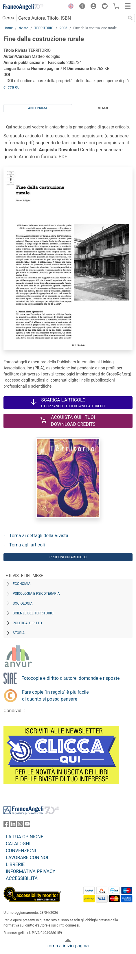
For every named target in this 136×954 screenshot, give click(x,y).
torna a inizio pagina (68, 946)
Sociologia (22, 603)
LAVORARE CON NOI (27, 857)
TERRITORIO (43, 28)
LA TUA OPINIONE (24, 836)
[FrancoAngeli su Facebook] (6, 825)
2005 (63, 28)
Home (8, 28)
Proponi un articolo (68, 557)
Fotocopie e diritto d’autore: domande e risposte (70, 678)
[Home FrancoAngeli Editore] (23, 7)
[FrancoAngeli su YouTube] (27, 825)
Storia (19, 633)
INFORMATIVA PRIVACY (30, 871)
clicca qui (12, 87)
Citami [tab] (102, 108)
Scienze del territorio (33, 613)
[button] (69, 7)
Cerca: (8, 18)
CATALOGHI (18, 843)
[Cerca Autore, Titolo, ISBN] (71, 18)
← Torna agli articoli (24, 545)
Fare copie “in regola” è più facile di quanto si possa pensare (55, 695)
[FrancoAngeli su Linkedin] (13, 825)
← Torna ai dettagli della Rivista (35, 535)
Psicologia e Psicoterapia (36, 594)
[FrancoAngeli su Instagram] (20, 825)
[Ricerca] (130, 18)
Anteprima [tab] (37, 108)
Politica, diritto (27, 623)
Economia (21, 584)
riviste (23, 28)
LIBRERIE (15, 864)
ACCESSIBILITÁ (22, 878)
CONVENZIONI (21, 850)
